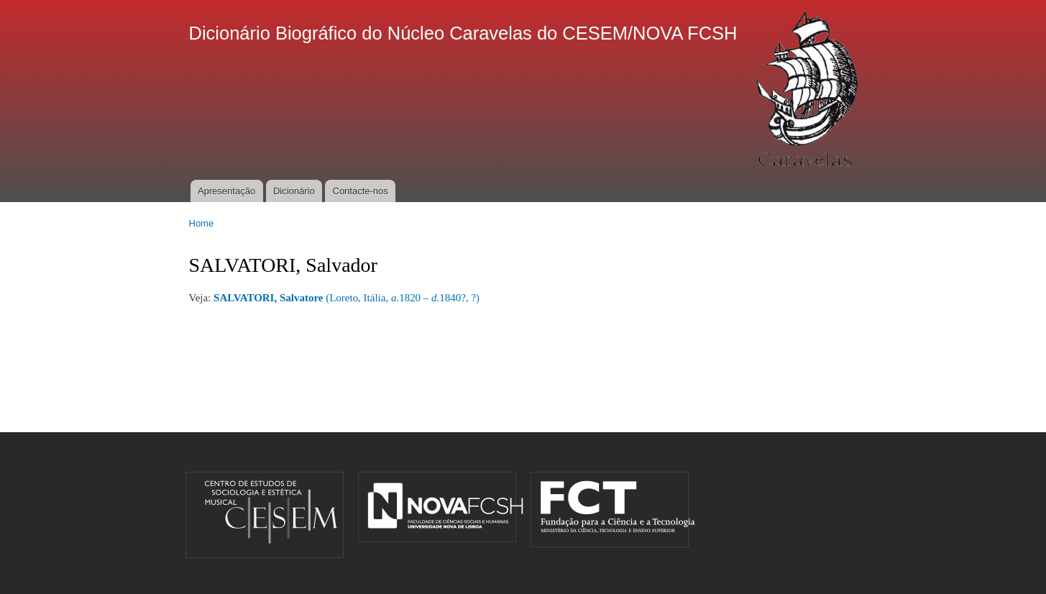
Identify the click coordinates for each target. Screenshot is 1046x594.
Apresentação (226, 191)
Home (201, 223)
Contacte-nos (360, 191)
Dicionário (294, 191)
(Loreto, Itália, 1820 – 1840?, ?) (347, 297)
